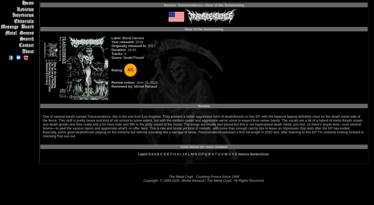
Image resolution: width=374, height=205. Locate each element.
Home (18, 3)
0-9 (150, 154)
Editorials (18, 21)
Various (243, 154)
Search (18, 39)
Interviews (18, 15)
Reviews (18, 9)
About (18, 51)
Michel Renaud (145, 86)
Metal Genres (18, 33)
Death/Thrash (133, 58)
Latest (142, 154)
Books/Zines (259, 154)
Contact (18, 45)
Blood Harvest (133, 38)
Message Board (18, 27)
